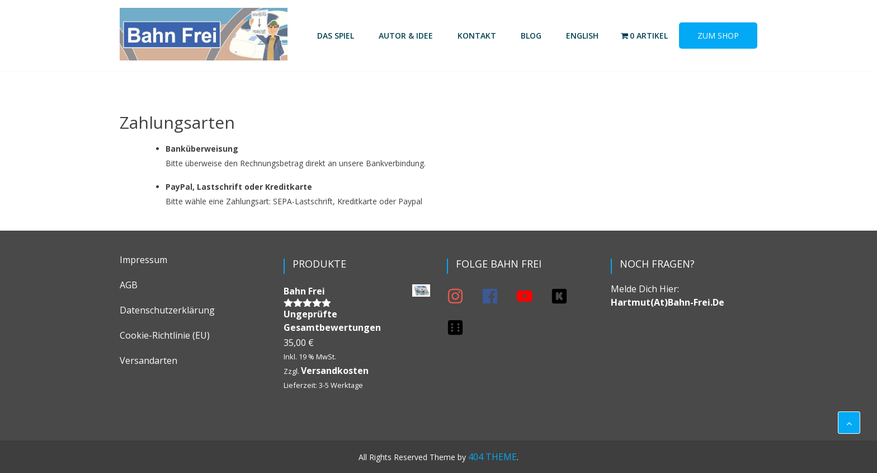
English (582, 35)
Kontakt (477, 35)
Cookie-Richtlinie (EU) (165, 335)
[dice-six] (457, 327)
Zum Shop (718, 35)
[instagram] (463, 296)
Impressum (143, 260)
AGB (129, 285)
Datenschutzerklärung (167, 310)
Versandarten (148, 360)
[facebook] (498, 296)
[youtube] (532, 296)
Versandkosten (335, 370)
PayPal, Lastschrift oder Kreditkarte (239, 186)
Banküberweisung (202, 148)
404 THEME (492, 457)
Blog (531, 35)
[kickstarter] (567, 296)
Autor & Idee (406, 35)
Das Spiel (335, 35)
